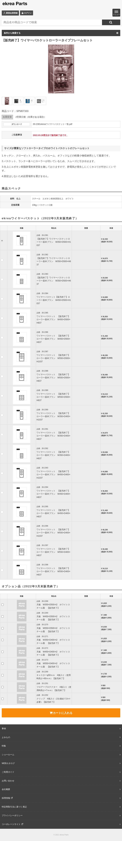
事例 (4, 728)
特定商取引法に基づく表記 (14, 807)
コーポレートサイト (11, 824)
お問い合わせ (8, 781)
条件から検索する (61, 33)
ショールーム (8, 754)
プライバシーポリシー (12, 815)
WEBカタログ (8, 763)
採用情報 (6, 798)
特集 (4, 746)
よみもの (6, 737)
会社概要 (6, 789)
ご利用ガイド (8, 772)
